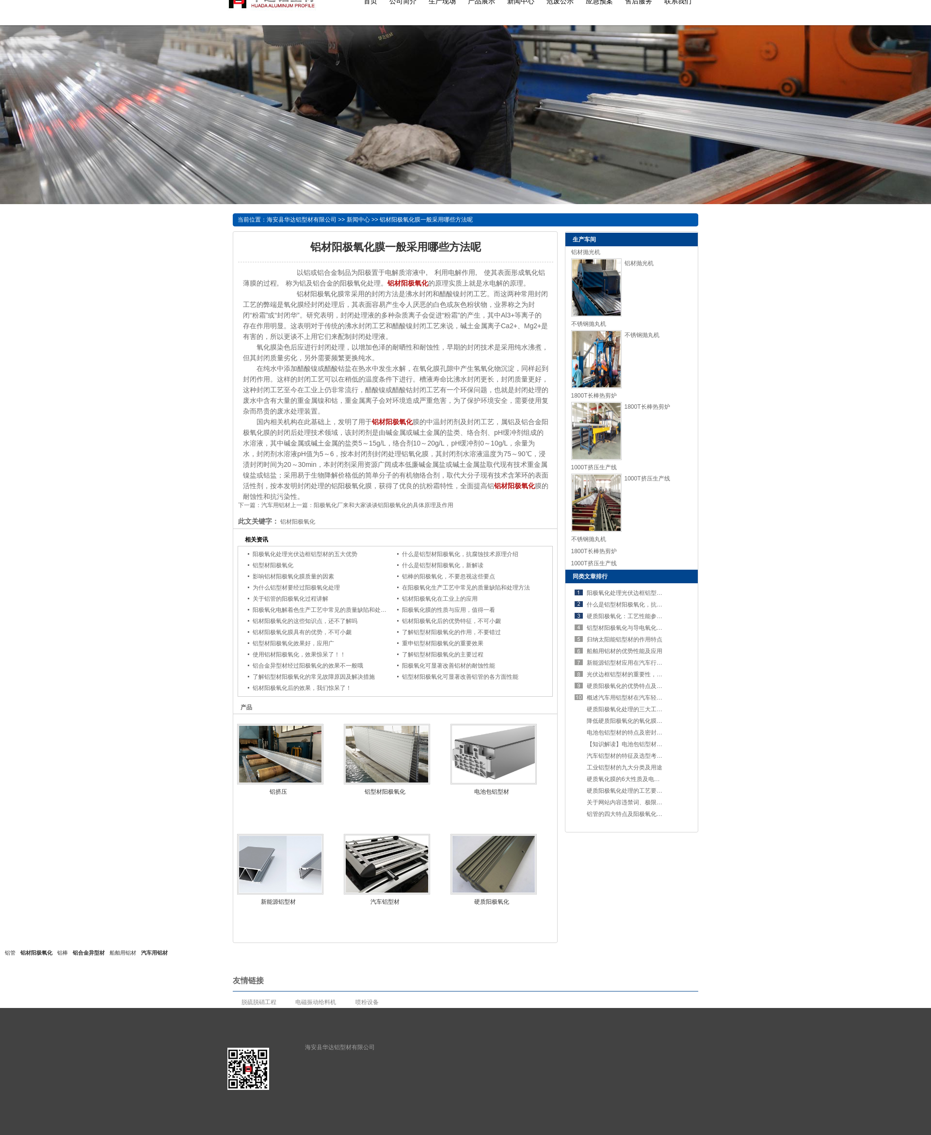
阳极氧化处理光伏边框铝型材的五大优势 (305, 554)
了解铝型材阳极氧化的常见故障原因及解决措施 (314, 676)
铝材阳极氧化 (36, 953)
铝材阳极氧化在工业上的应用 (440, 598)
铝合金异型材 (89, 953)
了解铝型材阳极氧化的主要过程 (442, 654)
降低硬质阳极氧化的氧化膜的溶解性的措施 (642, 721)
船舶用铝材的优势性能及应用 (624, 651)
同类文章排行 (590, 576)
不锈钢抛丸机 (588, 323)
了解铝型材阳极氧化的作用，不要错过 (451, 632)
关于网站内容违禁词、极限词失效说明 (636, 802)
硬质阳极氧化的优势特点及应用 (627, 686)
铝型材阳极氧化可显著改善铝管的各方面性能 (460, 676)
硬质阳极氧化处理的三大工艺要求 (630, 709)
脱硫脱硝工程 (258, 1002)
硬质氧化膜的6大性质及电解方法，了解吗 (641, 779)
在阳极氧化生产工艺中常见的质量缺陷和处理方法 (466, 587)
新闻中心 (358, 219)
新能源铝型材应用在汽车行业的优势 (633, 662)
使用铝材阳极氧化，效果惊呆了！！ (299, 654)
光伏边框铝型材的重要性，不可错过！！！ (642, 674)
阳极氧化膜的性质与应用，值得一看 (448, 610)
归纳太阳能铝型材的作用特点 (624, 639)
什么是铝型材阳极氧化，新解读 (442, 565)
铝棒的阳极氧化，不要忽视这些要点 (448, 576)
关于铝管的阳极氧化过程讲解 (290, 598)
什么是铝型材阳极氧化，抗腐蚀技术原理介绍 (460, 554)
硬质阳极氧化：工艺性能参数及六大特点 (639, 616)
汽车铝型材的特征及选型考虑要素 (630, 755)
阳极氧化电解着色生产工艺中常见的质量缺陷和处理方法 (325, 610)
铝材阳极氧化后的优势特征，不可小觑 (451, 621)
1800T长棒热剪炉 (594, 395)
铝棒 (62, 953)
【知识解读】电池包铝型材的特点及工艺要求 (645, 744)
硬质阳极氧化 (491, 901)
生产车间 (584, 239)
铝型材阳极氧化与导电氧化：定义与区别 (639, 627)
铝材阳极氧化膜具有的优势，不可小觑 (302, 632)
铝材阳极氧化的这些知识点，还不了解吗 (305, 621)
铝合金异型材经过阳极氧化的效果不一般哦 (308, 665)
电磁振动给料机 (315, 1002)
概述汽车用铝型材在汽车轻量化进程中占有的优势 (651, 697)
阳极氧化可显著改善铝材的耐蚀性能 (448, 665)
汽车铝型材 (385, 901)
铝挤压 (278, 791)
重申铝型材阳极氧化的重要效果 (442, 643)
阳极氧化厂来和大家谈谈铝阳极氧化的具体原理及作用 (383, 505)
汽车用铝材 (275, 505)
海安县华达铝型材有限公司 (302, 219)
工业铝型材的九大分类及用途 (624, 767)
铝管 (10, 953)
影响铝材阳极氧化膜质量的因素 (293, 576)
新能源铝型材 (278, 901)
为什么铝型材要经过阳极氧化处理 (296, 587)
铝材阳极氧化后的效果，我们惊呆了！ (302, 688)
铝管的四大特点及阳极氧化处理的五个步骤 (642, 814)
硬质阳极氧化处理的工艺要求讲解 (630, 790)
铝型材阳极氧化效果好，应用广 (293, 643)
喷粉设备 (367, 1002)
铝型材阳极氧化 (273, 565)
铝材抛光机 (585, 252)
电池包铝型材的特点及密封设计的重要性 (639, 732)
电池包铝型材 (491, 791)
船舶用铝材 (123, 953)
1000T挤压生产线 (594, 467)
